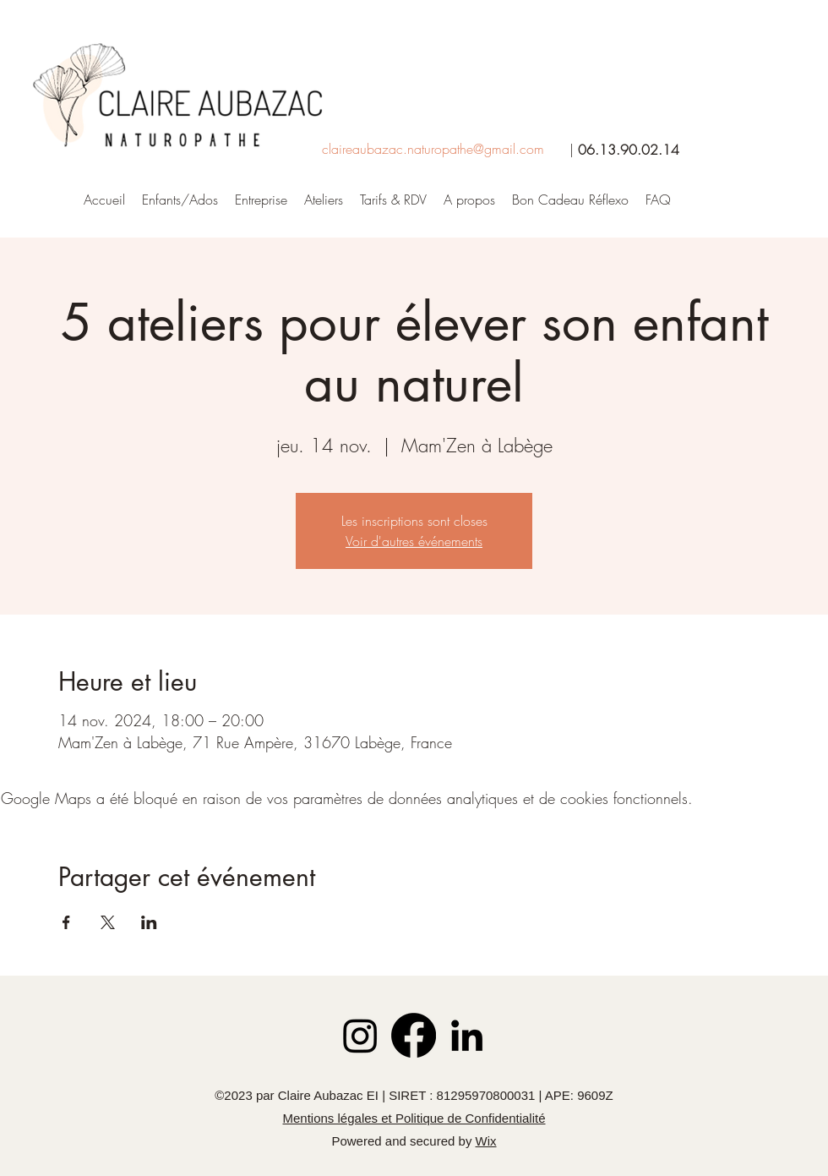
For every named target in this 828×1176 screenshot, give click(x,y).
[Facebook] (413, 1035)
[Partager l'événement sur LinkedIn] (149, 922)
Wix (486, 1141)
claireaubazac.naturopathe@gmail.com (433, 148)
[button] (469, 199)
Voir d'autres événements (414, 541)
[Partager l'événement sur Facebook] (66, 922)
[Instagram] (360, 1035)
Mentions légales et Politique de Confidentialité (413, 1118)
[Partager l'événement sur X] (108, 922)
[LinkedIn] (466, 1035)
